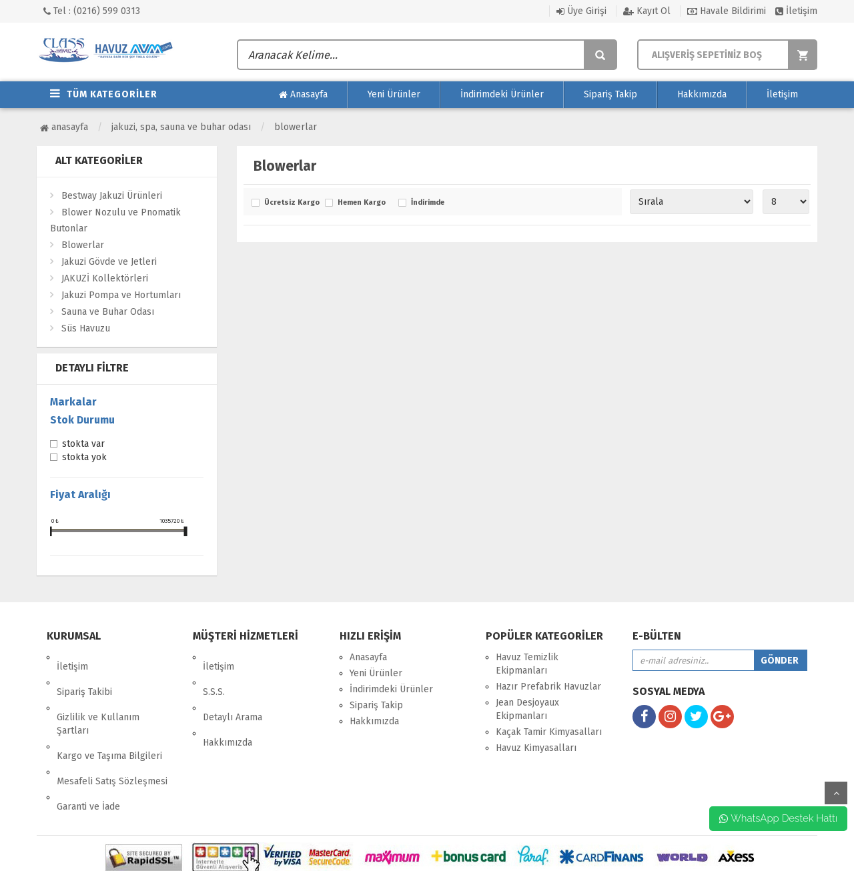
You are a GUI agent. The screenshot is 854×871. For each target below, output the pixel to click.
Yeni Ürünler (394, 94)
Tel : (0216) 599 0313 (91, 11)
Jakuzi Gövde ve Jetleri (109, 261)
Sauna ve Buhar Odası (107, 311)
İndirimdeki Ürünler (502, 94)
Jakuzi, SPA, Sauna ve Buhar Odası (181, 127)
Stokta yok (84, 458)
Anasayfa (303, 94)
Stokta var (83, 445)
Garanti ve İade (88, 750)
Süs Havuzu (85, 328)
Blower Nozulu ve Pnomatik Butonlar (115, 220)
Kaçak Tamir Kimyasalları (549, 732)
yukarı (836, 793)
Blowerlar (295, 127)
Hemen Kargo (362, 203)
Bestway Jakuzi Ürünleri (111, 195)
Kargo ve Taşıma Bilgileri (109, 718)
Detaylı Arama (232, 689)
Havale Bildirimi (726, 11)
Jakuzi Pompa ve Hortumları (121, 295)
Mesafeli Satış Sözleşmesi (112, 734)
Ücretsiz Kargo (291, 203)
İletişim (796, 11)
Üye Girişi (581, 11)
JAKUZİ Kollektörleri (104, 278)
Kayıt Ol (647, 11)
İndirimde (427, 203)
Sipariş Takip (610, 94)
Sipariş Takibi (84, 673)
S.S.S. (214, 673)
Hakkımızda (702, 94)
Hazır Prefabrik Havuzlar (548, 686)
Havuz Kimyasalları (536, 748)
